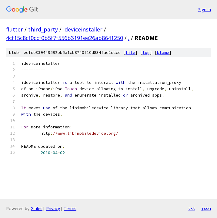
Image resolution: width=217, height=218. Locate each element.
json (206, 208)
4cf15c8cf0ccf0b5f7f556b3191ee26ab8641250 (64, 37)
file (130, 52)
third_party (43, 29)
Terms (70, 208)
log (146, 52)
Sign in (204, 9)
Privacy (53, 208)
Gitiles (36, 208)
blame (163, 52)
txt (191, 208)
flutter (14, 29)
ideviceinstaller (82, 29)
